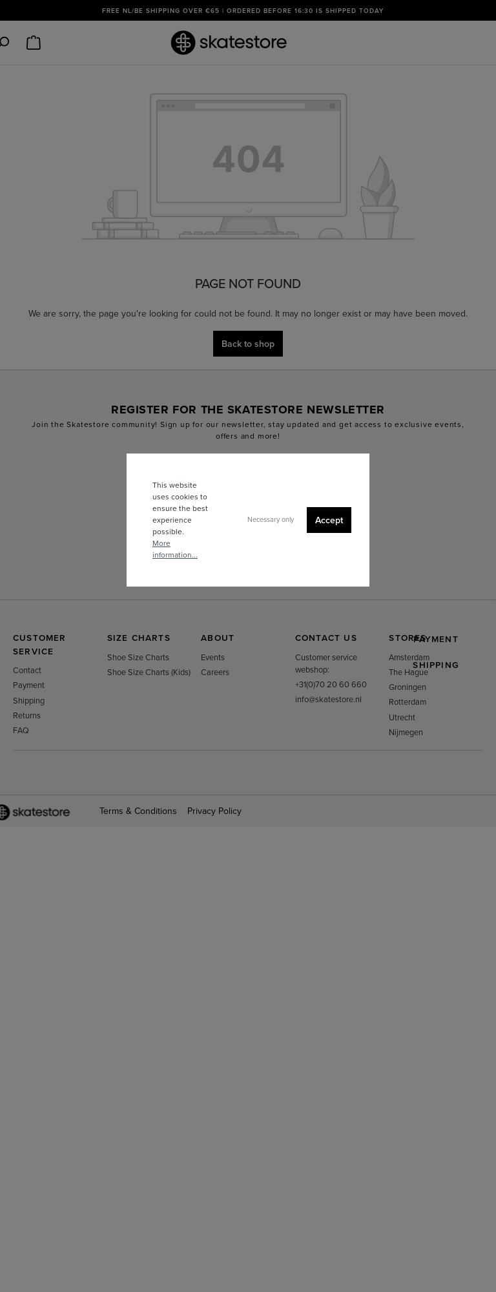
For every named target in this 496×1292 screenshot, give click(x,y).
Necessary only (270, 519)
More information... (175, 548)
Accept (329, 520)
